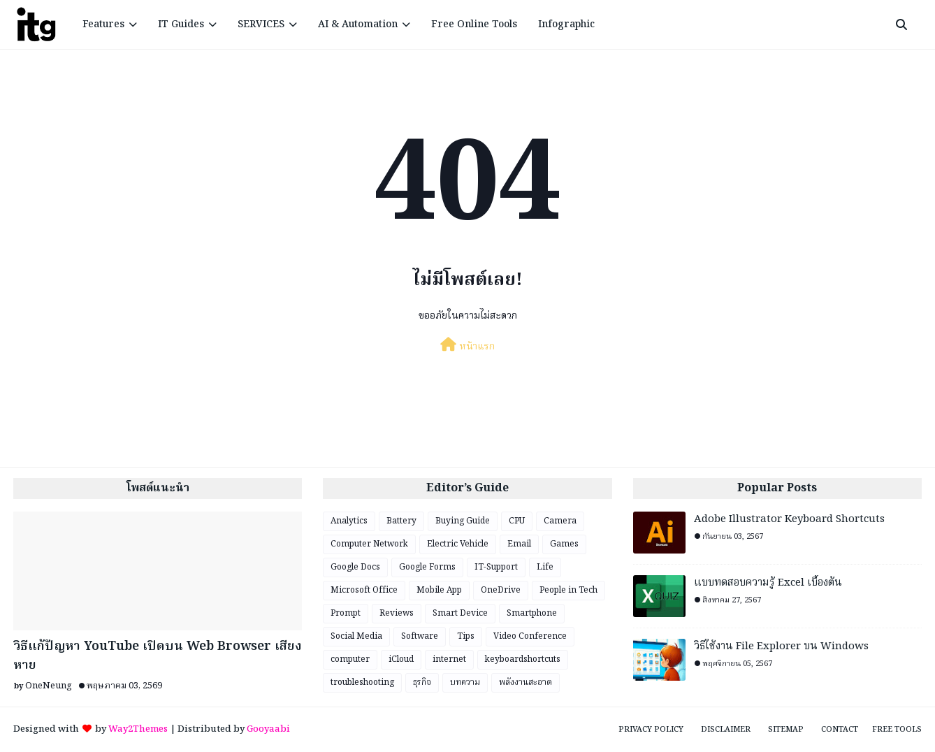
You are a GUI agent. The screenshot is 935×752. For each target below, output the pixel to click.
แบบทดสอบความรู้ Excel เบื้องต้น (768, 583)
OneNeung (48, 686)
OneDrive (501, 590)
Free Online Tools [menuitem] (474, 24)
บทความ (465, 682)
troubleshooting (362, 682)
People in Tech (568, 590)
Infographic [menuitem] (566, 24)
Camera (560, 521)
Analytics (349, 521)
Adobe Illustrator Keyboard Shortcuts (789, 520)
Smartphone (532, 613)
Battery (401, 521)
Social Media (356, 636)
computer (350, 659)
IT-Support (496, 567)
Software (419, 636)
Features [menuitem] (103, 24)
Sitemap (786, 729)
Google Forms (427, 567)
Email (519, 544)
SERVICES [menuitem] (261, 24)
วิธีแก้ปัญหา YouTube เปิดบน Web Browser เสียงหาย (157, 656)
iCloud (401, 659)
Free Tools (897, 729)
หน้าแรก (467, 346)
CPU (517, 521)
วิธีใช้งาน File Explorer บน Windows (781, 647)
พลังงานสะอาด (525, 682)
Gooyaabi (268, 729)
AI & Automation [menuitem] (358, 24)
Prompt (346, 613)
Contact (839, 729)
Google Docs (355, 567)
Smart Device (460, 613)
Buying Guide (462, 521)
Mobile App (439, 590)
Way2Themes (138, 729)
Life (545, 567)
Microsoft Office (364, 590)
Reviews (396, 613)
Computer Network (369, 544)
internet (449, 659)
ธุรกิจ (422, 682)
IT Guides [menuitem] (181, 24)
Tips (465, 636)
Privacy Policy (650, 729)
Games (564, 544)
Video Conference (530, 636)
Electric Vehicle (457, 544)
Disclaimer (726, 729)
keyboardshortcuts (522, 659)
